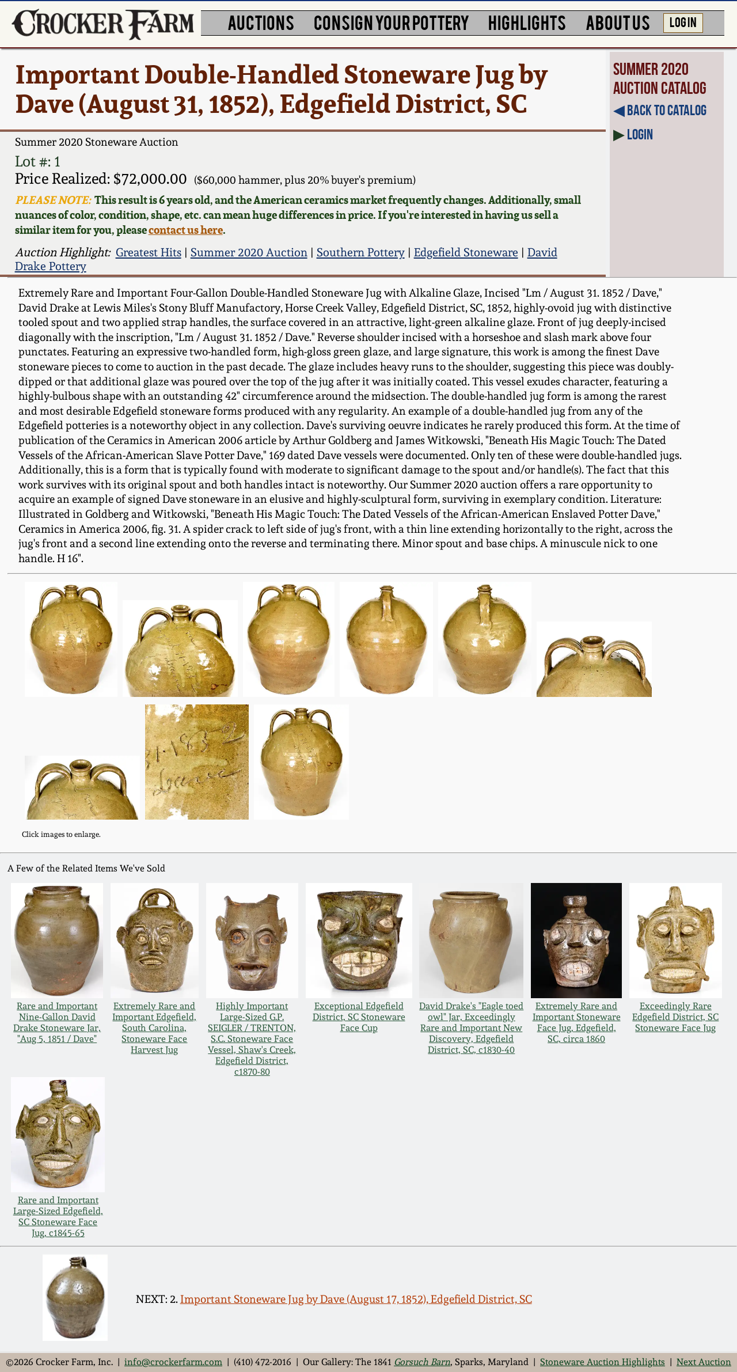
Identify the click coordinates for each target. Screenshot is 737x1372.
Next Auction (704, 1361)
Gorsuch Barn (422, 1361)
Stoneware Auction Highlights (602, 1361)
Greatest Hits (148, 252)
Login (640, 134)
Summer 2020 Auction (249, 252)
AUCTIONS (260, 21)
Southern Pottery (361, 252)
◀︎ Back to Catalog (659, 110)
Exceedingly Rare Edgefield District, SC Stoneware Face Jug (675, 1016)
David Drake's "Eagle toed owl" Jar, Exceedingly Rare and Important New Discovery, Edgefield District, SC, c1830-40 (471, 1027)
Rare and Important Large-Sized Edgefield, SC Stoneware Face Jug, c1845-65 (58, 1216)
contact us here (186, 229)
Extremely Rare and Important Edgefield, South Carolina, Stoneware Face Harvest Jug (154, 1027)
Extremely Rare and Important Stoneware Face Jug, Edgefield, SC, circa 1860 (577, 1022)
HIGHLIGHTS (527, 21)
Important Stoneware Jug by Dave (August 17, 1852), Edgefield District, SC (356, 1299)
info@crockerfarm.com (173, 1361)
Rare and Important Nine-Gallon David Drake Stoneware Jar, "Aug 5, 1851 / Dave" (57, 1022)
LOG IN (683, 21)
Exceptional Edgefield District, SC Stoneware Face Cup (359, 1016)
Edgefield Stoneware (466, 252)
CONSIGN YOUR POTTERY (391, 21)
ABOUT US (618, 21)
